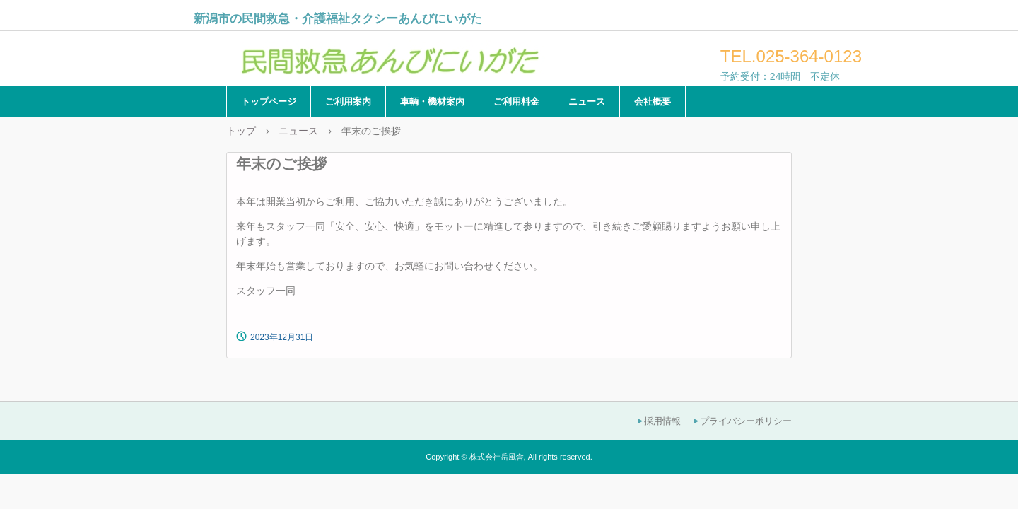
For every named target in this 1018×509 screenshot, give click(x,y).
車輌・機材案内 (432, 101)
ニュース (586, 101)
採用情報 (662, 421)
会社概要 (652, 101)
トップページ (268, 101)
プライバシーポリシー (746, 421)
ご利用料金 (516, 101)
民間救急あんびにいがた (388, 56)
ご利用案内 (348, 101)
